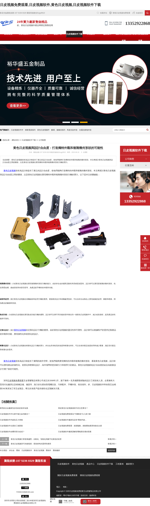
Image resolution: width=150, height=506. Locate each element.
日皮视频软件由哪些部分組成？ (12, 432)
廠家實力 (107, 34)
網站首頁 (8, 34)
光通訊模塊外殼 (85, 130)
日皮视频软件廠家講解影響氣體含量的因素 (74, 432)
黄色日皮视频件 (43, 130)
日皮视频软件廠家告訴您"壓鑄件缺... (72, 420)
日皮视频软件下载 (74, 34)
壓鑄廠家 (56, 450)
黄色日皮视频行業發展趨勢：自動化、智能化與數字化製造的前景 (36, 439)
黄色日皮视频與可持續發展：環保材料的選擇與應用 (31, 444)
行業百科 (129, 165)
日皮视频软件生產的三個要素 (11, 426)
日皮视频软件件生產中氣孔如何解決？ (15, 414)
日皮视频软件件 (17, 130)
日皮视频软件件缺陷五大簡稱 (11, 420)
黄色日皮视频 (41, 34)
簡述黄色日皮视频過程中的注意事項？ (73, 408)
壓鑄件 (48, 450)
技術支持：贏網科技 (88, 495)
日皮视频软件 (25, 34)
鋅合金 (11, 450)
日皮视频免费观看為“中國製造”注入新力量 (74, 414)
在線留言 (139, 13)
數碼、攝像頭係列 (58, 130)
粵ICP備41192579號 (71, 495)
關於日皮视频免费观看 (124, 37)
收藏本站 (103, 13)
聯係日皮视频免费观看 (121, 13)
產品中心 (58, 34)
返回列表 (111, 450)
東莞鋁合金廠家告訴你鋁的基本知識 (14, 408)
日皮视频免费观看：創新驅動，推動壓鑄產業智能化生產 (80, 426)
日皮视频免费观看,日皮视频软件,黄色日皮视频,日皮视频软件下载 (50, 5)
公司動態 (42, 140)
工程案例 (91, 34)
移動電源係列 (30, 130)
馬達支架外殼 (72, 130)
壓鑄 (18, 450)
